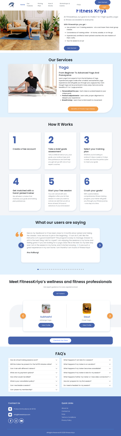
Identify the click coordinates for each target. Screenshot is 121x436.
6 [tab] (47, 269)
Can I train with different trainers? (22, 368)
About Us (65, 408)
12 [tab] (58, 269)
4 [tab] (43, 269)
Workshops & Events (65, 4)
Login (104, 7)
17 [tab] (68, 269)
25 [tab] (83, 269)
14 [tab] (62, 269)
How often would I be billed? (20, 377)
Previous (21, 245)
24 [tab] (81, 269)
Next (100, 245)
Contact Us (66, 411)
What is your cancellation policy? (22, 381)
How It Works (50, 4)
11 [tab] (57, 269)
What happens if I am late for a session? (78, 360)
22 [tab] (77, 269)
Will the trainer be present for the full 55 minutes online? (31, 364)
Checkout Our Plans (60, 340)
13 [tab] (60, 269)
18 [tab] (70, 269)
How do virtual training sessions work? (24, 360)
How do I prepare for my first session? (77, 381)
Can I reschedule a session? (20, 385)
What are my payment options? (22, 373)
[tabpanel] (60, 243)
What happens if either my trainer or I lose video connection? (86, 377)
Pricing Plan (40, 4)
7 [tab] (49, 269)
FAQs (79, 5)
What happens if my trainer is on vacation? (79, 364)
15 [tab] (64, 269)
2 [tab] (40, 269)
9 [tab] (53, 269)
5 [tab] (45, 269)
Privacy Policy (66, 420)
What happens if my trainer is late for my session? (82, 373)
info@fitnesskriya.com (22, 415)
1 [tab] (38, 269)
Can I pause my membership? (21, 390)
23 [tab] (79, 269)
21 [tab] (75, 269)
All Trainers (60, 294)
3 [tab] (42, 269)
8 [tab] (51, 269)
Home (22, 5)
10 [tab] (55, 269)
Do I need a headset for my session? (77, 385)
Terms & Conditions (69, 417)
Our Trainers (30, 4)
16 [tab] (66, 269)
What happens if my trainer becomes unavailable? (82, 368)
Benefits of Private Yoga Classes (83, 109)
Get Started (102, 2)
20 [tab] (73, 269)
